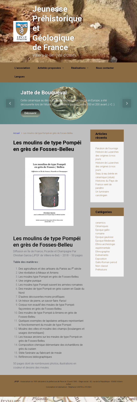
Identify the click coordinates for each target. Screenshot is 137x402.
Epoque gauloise (104, 237)
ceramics (100, 222)
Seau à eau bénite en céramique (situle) (106, 175)
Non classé (101, 266)
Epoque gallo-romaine (102, 232)
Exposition (101, 258)
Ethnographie (102, 251)
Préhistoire (101, 269)
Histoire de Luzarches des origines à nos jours (107, 166)
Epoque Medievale (105, 240)
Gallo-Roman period (106, 262)
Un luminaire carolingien (102, 193)
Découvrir (30, 113)
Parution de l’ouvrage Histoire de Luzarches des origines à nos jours (107, 154)
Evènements (101, 255)
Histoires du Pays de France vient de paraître (106, 184)
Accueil (16, 133)
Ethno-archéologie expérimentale (105, 246)
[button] (10, 103)
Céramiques (101, 226)
